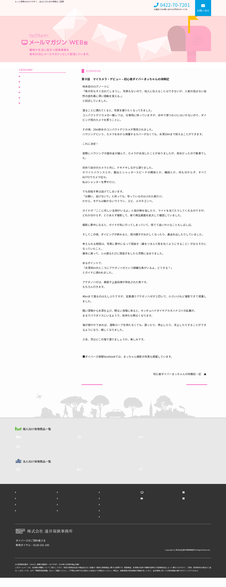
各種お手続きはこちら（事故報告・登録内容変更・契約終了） (51, 559)
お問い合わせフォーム (106, 501)
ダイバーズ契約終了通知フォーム (112, 526)
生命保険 (92, 445)
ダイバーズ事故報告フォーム (110, 513)
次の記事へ (196, 388)
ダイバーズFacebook (194, 507)
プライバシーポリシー (68, 520)
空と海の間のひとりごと (95, 70)
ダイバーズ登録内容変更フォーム (112, 520)
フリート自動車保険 (37, 479)
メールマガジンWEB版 (157, 507)
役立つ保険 (28, 105)
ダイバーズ (32, 445)
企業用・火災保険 (97, 479)
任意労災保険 (156, 479)
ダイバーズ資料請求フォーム (110, 507)
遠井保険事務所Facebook (196, 501)
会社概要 (130, 8)
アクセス (22, 520)
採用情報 (144, 8)
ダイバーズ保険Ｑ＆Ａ (34, 100)
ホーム (21, 501)
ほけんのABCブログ (156, 501)
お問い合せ (203, 10)
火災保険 (31, 455)
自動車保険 (155, 445)
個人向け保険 (93, 8)
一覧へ (144, 390)
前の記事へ (92, 388)
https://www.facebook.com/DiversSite (104, 361)
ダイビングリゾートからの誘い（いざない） (42, 83)
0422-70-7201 (175, 7)
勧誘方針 (60, 513)
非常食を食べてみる (33, 76)
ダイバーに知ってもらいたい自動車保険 (41, 92)
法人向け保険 (112, 8)
